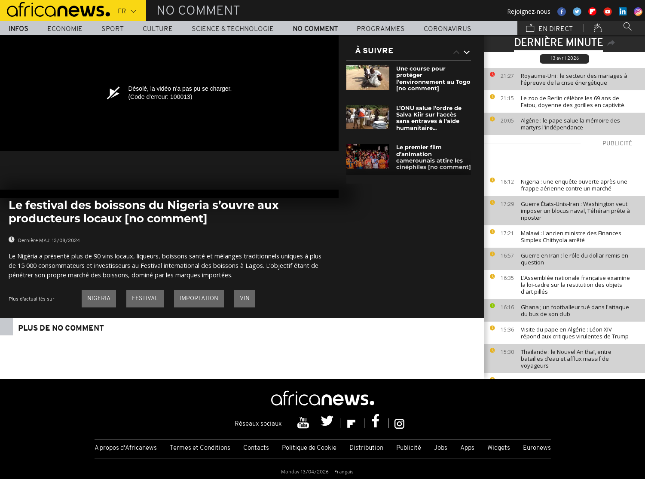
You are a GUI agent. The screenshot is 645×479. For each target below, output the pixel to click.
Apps (467, 448)
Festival (145, 298)
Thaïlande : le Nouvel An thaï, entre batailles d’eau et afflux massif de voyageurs (566, 358)
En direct (549, 29)
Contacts (256, 448)
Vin (245, 298)
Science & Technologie (233, 29)
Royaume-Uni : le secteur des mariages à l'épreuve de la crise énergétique (574, 79)
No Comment (315, 29)
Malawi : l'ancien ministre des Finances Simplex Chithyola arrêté (571, 236)
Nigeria (98, 298)
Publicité (408, 448)
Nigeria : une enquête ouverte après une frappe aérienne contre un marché (574, 185)
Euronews (537, 448)
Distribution (366, 448)
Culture (158, 29)
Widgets (498, 448)
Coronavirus (447, 29)
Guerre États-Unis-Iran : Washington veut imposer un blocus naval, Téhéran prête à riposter (575, 210)
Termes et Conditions (200, 448)
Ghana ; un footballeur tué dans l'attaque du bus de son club (575, 310)
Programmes (381, 29)
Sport (112, 29)
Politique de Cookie (309, 448)
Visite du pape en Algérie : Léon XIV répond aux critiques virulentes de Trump (575, 333)
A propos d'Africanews (126, 448)
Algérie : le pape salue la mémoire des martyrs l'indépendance (570, 124)
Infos (18, 29)
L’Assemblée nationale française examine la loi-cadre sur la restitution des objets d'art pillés (575, 284)
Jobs (440, 448)
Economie (65, 29)
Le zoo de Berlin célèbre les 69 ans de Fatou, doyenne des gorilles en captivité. (573, 101)
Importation (199, 298)
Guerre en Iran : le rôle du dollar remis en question (574, 259)
